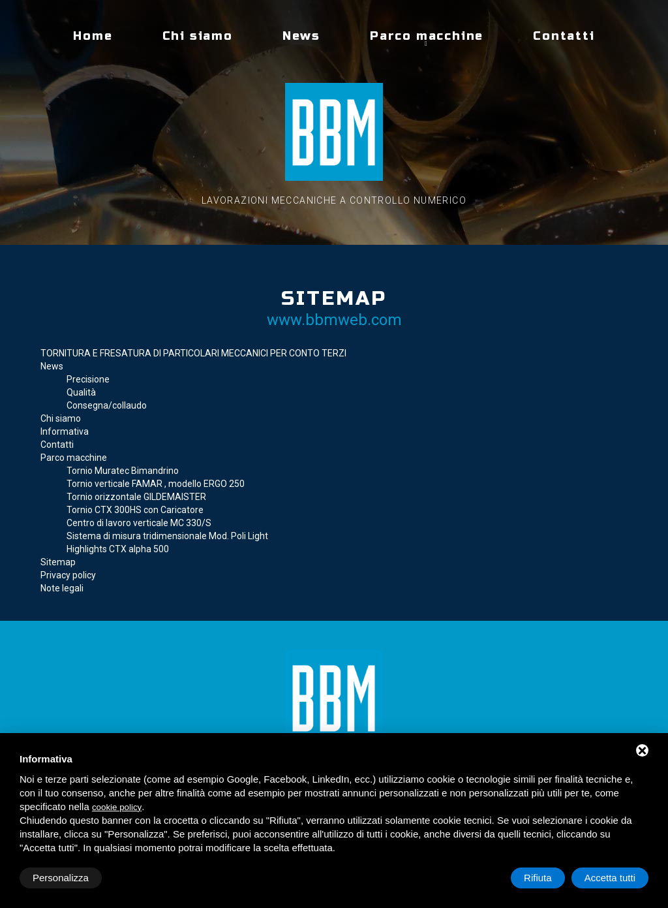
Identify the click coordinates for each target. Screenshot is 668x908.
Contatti (563, 36)
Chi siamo (197, 36)
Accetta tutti (609, 877)
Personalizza (61, 877)
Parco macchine (426, 36)
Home (92, 36)
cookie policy (117, 807)
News (301, 36)
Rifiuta (538, 877)
